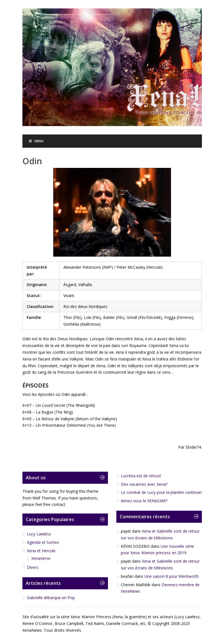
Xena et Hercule (41, 550)
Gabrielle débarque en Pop (51, 597)
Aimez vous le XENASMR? (144, 500)
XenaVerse (40, 558)
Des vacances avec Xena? (144, 484)
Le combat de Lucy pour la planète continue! (161, 492)
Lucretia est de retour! (141, 475)
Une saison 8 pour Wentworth (171, 576)
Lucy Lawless (39, 534)
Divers (32, 567)
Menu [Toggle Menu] (36, 141)
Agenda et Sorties (43, 542)
